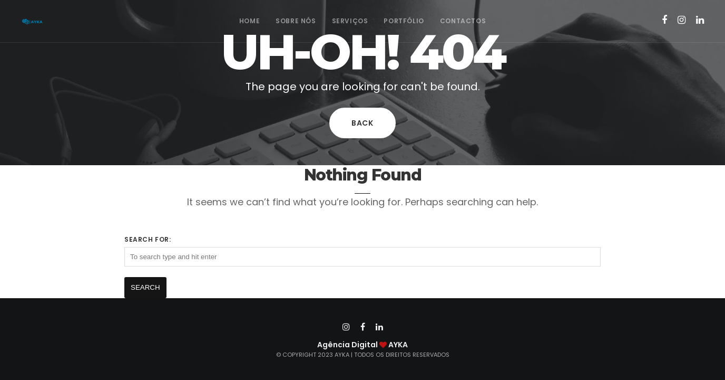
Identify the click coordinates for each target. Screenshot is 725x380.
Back (362, 123)
